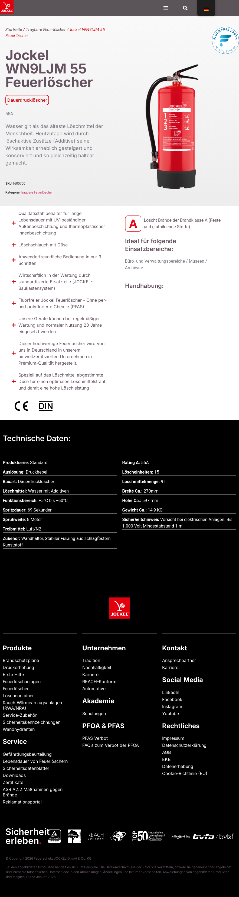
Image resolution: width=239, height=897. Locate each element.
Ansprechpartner (179, 660)
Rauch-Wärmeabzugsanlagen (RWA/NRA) (32, 705)
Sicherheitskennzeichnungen (31, 722)
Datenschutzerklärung (184, 745)
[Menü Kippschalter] (165, 7)
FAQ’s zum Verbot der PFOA (110, 745)
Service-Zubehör (20, 715)
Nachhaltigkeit (96, 667)
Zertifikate (13, 782)
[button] (185, 8)
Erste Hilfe (13, 674)
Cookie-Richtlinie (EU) (184, 773)
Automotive (94, 688)
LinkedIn (170, 692)
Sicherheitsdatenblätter (26, 768)
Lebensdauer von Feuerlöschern (35, 761)
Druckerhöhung (18, 667)
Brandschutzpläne (21, 660)
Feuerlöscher (16, 688)
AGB (166, 752)
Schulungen (94, 713)
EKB (166, 759)
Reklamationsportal (22, 802)
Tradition (91, 660)
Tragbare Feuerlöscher (46, 29)
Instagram (172, 706)
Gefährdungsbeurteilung (27, 754)
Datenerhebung (177, 766)
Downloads (14, 775)
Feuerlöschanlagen (22, 681)
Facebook (172, 699)
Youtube (170, 713)
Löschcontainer (18, 695)
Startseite (13, 29)
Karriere (90, 674)
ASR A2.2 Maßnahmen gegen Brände (33, 792)
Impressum (173, 738)
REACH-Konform (99, 681)
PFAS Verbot (95, 738)
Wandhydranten (19, 729)
